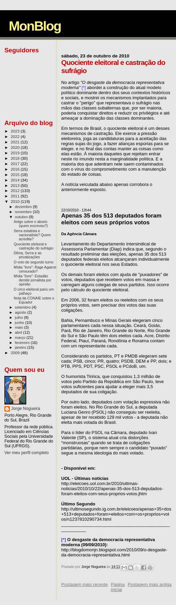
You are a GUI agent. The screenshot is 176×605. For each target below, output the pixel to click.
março (21, 337)
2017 (15, 163)
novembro (24, 212)
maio (19, 327)
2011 (15, 196)
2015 (15, 174)
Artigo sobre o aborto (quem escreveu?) (31, 224)
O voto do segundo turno (33, 262)
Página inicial (117, 587)
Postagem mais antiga (150, 584)
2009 (15, 352)
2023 (15, 131)
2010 (15, 201)
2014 (15, 180)
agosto (21, 312)
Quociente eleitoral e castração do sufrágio (33, 246)
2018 (15, 158)
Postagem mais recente (84, 584)
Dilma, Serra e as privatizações (28, 255)
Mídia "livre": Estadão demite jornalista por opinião (32, 280)
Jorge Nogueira (25, 408)
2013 (15, 185)
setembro (23, 307)
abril (19, 332)
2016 (15, 169)
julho (19, 317)
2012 (15, 190)
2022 (15, 136)
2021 (15, 142)
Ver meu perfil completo (26, 452)
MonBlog (35, 26)
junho (20, 323)
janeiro (21, 347)
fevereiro (23, 343)
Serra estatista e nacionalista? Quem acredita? (32, 235)
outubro (22, 217)
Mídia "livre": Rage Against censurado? (35, 269)
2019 (15, 153)
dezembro (24, 207)
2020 (15, 147)
